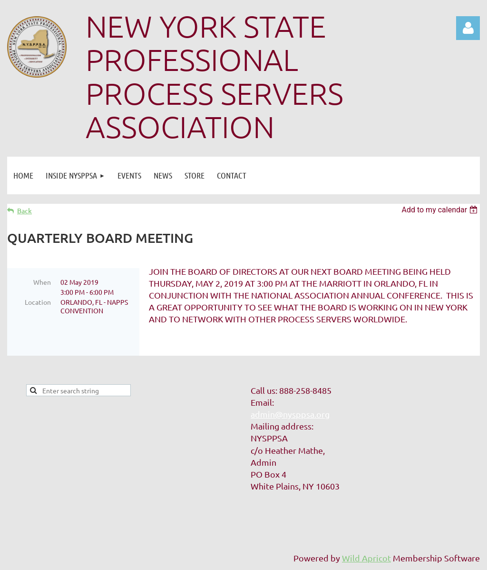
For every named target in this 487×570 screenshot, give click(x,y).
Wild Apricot (366, 558)
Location (38, 302)
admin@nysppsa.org (290, 414)
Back (24, 210)
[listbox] (440, 210)
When (42, 282)
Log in (468, 28)
